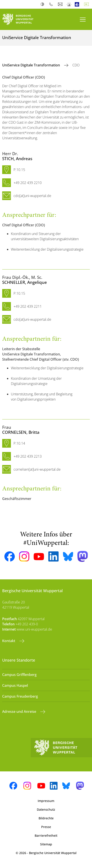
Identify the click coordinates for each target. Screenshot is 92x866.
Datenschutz (46, 809)
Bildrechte (46, 818)
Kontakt (9, 640)
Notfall (69, 4)
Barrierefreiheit (46, 835)
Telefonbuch (52, 4)
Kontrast (43, 4)
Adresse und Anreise (19, 711)
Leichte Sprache (78, 4)
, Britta (20, 432)
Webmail (60, 4)
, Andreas (17, 158)
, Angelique (24, 282)
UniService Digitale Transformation (31, 65)
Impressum (46, 801)
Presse (46, 827)
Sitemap (46, 844)
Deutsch (87, 4)
